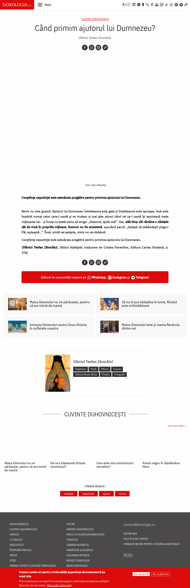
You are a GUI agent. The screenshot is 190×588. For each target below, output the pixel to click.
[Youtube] (157, 4)
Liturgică (16, 539)
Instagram (119, 277)
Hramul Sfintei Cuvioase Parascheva (33, 565)
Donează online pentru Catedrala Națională (151, 544)
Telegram (142, 277)
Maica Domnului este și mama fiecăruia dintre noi (151, 326)
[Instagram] (162, 4)
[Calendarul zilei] (139, 4)
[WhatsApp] (171, 4)
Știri (13, 560)
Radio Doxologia (77, 565)
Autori (70, 524)
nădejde (69, 494)
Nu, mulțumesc (161, 574)
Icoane (117, 369)
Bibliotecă (16, 545)
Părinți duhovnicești (80, 529)
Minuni (104, 369)
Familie (14, 534)
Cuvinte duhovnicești (95, 18)
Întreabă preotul (21, 550)
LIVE (127, 4)
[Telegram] (181, 4)
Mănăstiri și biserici (79, 550)
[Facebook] (152, 4)
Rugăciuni (80, 369)
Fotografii (119, 374)
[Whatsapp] (91, 47)
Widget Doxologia (78, 560)
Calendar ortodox (78, 555)
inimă (122, 494)
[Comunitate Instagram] (176, 4)
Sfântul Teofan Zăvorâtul (95, 37)
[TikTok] (166, 4)
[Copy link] (105, 47)
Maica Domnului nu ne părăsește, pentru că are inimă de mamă (60, 303)
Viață (93, 369)
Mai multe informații (59, 585)
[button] (44, 5)
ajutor (106, 494)
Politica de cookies (136, 538)
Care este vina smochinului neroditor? (114, 464)
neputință (88, 494)
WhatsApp (99, 277)
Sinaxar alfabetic (77, 545)
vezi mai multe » (177, 426)
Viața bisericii (19, 524)
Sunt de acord (141, 574)
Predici (105, 374)
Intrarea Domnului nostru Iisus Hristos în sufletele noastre (58, 326)
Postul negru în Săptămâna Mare (161, 464)
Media (13, 555)
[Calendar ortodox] (134, 4)
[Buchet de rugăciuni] (143, 4)
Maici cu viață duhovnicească (85, 534)
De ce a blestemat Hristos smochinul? (67, 464)
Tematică (72, 539)
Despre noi (130, 533)
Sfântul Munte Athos (86, 374)
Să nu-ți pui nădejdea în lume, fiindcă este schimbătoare (149, 303)
